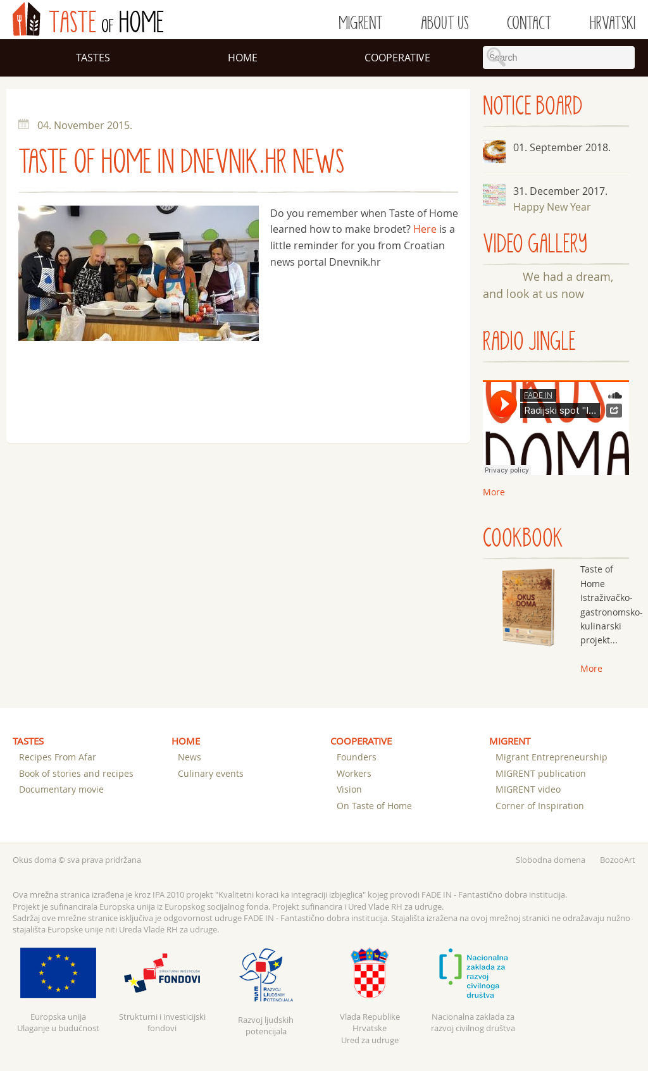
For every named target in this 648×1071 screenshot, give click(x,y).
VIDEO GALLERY (535, 244)
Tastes (93, 58)
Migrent (361, 23)
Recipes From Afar (57, 757)
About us (445, 23)
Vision (349, 789)
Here (425, 229)
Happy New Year (552, 207)
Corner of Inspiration (539, 806)
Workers (354, 773)
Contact (529, 23)
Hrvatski (612, 23)
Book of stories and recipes (76, 773)
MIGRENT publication (540, 773)
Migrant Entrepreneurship (551, 757)
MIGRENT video (528, 789)
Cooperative (397, 58)
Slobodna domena (550, 859)
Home (243, 58)
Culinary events (211, 773)
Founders (357, 757)
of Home (89, 19)
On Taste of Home (374, 806)
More (591, 668)
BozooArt (617, 859)
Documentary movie (61, 789)
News (189, 757)
